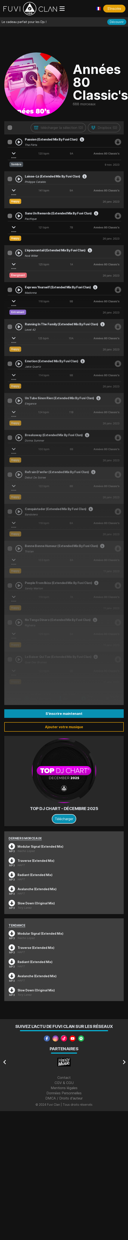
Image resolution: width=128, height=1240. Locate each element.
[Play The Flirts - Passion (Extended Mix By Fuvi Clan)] (18, 142)
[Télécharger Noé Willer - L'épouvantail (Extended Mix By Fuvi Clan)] (118, 253)
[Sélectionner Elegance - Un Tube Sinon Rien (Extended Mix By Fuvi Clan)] (10, 401)
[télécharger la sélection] (58, 127)
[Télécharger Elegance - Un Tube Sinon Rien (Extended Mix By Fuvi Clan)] (118, 401)
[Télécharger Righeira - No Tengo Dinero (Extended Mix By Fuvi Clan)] (118, 622)
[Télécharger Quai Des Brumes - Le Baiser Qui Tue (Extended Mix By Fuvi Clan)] (118, 659)
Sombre (16, 164)
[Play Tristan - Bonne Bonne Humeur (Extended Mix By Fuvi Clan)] (18, 548)
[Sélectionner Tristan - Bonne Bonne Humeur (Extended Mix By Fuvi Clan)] (10, 548)
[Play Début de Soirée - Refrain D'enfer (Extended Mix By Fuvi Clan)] (18, 474)
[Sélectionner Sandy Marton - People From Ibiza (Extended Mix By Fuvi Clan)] (10, 585)
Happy (15, 201)
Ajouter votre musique (64, 727)
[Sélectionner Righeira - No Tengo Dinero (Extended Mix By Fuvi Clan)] (10, 622)
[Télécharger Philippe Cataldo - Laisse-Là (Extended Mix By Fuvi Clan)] (118, 179)
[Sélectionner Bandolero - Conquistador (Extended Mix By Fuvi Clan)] (10, 511)
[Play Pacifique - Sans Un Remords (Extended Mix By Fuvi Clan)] (18, 216)
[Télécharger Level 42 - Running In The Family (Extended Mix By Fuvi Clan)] (118, 327)
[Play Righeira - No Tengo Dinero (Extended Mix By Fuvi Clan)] (18, 622)
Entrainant (17, 312)
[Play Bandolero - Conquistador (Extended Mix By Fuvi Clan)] (18, 511)
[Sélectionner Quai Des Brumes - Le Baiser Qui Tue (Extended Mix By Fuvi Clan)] (10, 659)
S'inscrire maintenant (64, 713)
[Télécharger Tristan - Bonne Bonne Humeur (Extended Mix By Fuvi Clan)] (118, 548)
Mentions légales (64, 1088)
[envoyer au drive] (104, 127)
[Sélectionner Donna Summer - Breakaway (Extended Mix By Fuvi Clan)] (10, 438)
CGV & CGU (64, 1083)
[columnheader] (10, 127)
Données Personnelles (64, 1093)
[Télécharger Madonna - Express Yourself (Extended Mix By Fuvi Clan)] (118, 290)
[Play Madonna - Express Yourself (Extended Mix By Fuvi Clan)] (18, 289)
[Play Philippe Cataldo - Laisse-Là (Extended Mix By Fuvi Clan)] (18, 179)
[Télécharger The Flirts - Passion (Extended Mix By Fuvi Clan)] (118, 142)
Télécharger (64, 819)
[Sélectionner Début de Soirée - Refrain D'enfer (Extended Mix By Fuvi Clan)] (10, 474)
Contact (64, 1077)
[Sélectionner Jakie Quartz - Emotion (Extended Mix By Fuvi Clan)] (10, 364)
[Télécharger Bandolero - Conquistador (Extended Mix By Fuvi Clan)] (118, 511)
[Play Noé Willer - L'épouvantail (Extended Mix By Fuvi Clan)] (18, 252)
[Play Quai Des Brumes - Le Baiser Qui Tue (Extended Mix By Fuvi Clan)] (18, 659)
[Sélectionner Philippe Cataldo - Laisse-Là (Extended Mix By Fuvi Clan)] (10, 179)
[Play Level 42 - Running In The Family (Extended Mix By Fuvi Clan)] (18, 326)
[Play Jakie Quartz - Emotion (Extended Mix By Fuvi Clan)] (18, 363)
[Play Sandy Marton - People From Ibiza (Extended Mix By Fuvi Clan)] (18, 585)
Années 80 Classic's (106, 153)
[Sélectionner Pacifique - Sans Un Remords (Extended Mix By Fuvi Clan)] (10, 216)
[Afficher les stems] (13, 152)
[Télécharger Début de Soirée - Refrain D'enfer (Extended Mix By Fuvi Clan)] (118, 475)
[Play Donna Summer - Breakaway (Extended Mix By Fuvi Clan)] (18, 437)
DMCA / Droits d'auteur (64, 1098)
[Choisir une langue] (98, 8)
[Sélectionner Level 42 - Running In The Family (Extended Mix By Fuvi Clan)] (10, 327)
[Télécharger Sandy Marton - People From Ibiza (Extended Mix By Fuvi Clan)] (118, 585)
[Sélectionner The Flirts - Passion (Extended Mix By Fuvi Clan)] (10, 142)
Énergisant (18, 275)
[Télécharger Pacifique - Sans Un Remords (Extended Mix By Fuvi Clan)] (118, 216)
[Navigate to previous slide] (4, 1062)
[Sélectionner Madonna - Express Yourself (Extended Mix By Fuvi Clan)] (10, 290)
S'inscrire (114, 8)
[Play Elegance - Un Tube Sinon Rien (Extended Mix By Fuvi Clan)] (18, 400)
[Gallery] (64, 1062)
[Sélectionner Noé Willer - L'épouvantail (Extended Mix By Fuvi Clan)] (10, 253)
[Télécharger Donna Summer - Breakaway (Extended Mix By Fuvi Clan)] (118, 438)
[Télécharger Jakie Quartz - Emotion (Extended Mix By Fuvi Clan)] (118, 364)
